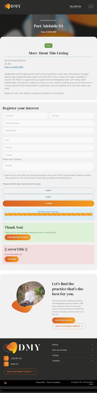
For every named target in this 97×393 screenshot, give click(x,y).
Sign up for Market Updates (19, 372)
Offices (55, 344)
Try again (12, 259)
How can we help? (59, 350)
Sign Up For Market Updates (67, 326)
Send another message (18, 237)
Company (56, 360)
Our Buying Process (63, 320)
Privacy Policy (40, 382)
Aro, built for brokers (89, 383)
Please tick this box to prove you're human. (22, 184)
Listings (55, 355)
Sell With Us (75, 6)
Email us (14, 364)
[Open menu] (90, 6)
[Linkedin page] (6, 383)
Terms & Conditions (53, 382)
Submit (48, 190)
